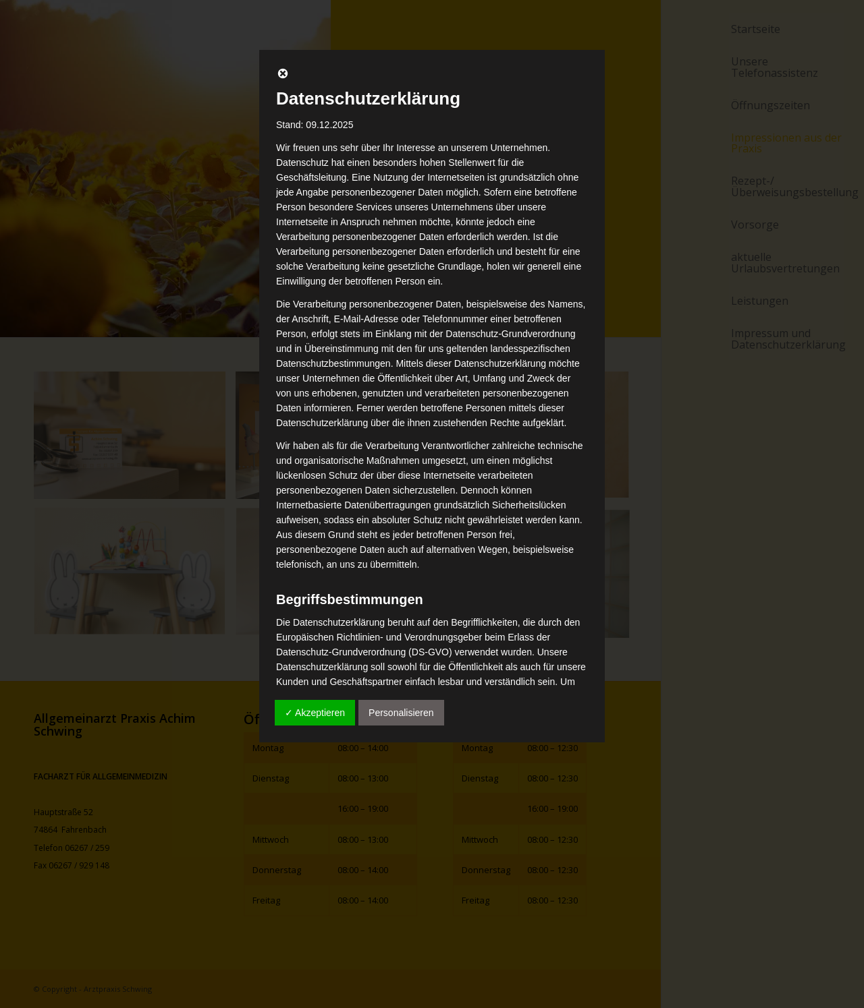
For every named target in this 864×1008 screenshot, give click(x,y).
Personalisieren (401, 712)
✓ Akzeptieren (315, 712)
